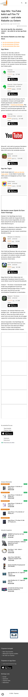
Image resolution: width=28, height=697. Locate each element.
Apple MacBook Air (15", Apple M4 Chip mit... (16, 573)
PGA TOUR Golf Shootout (14, 262)
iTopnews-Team (7, 430)
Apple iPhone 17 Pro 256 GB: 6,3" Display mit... (16, 512)
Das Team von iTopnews (8, 655)
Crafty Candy (11, 181)
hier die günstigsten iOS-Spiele (11, 42)
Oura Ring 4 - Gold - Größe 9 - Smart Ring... (15, 550)
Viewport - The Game (13, 296)
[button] (2, 694)
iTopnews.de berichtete (17, 104)
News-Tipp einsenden (8, 651)
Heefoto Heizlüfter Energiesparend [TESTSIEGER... (16, 565)
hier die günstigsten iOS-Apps (11, 44)
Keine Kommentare (23, 26)
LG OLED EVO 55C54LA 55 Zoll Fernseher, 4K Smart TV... (15, 588)
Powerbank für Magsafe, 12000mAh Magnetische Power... (17, 542)
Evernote (10, 70)
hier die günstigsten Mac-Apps (11, 46)
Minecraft (10, 154)
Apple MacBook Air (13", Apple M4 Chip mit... (16, 581)
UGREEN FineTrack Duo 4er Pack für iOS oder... (16, 534)
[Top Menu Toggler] (25, 3)
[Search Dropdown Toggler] (22, 3)
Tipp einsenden (7, 428)
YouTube (10, 114)
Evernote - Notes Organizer (15, 84)
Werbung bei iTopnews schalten (10, 653)
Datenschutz (7, 440)
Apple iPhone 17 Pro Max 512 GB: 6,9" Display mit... (16, 521)
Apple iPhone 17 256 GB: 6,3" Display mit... (15, 487)
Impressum (6, 438)
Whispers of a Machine (14, 237)
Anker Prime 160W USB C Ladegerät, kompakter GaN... (15, 558)
